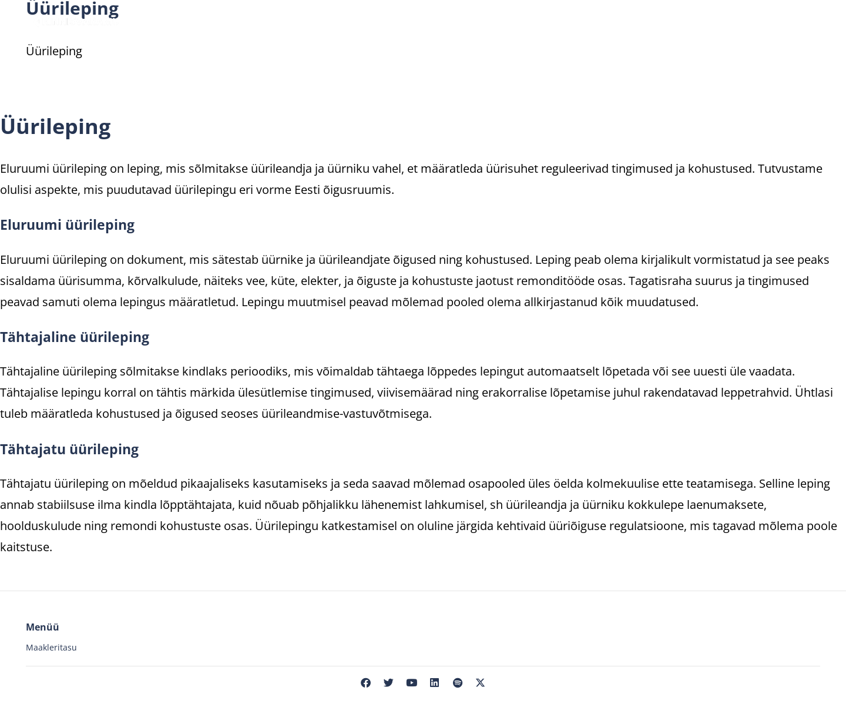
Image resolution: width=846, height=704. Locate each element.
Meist (685, 20)
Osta (159, 20)
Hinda (317, 20)
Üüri (265, 20)
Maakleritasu (51, 647)
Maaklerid (388, 20)
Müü (216, 20)
